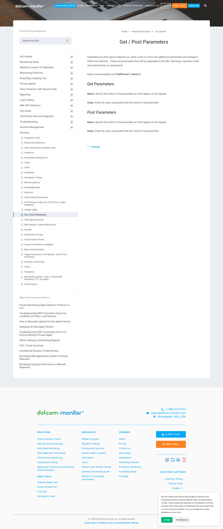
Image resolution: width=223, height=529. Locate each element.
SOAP (27, 167)
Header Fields (30, 209)
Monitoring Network (129, 462)
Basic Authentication (34, 249)
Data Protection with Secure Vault (38, 89)
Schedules (29, 172)
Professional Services (93, 448)
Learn (85, 462)
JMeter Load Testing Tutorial (96, 467)
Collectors (29, 152)
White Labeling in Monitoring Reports (39, 340)
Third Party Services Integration (37, 116)
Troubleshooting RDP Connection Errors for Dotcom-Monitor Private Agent (42, 333)
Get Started (26, 56)
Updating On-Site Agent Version (36, 326)
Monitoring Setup (29, 62)
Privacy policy (91, 522)
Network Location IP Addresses (37, 67)
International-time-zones (36, 197)
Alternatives (88, 457)
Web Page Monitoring (48, 448)
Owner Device (30, 284)
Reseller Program (91, 443)
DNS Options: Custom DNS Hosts (40, 224)
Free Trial (179, 5)
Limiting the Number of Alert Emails (38, 350)
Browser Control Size (34, 262)
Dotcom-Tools (175, 483)
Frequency (29, 272)
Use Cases (25, 110)
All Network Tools (46, 496)
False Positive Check (34, 239)
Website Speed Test (47, 482)
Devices (28, 229)
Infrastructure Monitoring (49, 457)
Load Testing (27, 100)
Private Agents (28, 83)
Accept (167, 520)
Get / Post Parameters (35, 214)
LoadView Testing (173, 478)
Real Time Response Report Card (40, 147)
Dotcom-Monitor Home (49, 439)
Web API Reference (30, 105)
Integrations (125, 457)
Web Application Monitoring (51, 453)
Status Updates (133, 5)
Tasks (27, 162)
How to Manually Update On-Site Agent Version (45, 321)
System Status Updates (94, 453)
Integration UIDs (32, 138)
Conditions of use (106, 522)
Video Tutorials (87, 5)
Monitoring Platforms (31, 72)
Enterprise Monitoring (130, 467)
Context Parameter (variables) (38, 244)
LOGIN (165, 5)
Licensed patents (122, 522)
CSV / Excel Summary (31, 345)
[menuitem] (194, 6)
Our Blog (123, 476)
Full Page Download (33, 219)
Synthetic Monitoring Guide (96, 471)
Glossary (95, 147)
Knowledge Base (65, 5)
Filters (27, 267)
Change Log (114, 5)
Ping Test (42, 491)
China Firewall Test (47, 487)
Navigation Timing (33, 177)
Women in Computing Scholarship (93, 478)
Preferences (182, 520)
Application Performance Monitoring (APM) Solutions (55, 468)
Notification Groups (33, 234)
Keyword (28, 192)
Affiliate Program (90, 439)
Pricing (122, 443)
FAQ (102, 5)
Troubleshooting (29, 121)
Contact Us (152, 5)
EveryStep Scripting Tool (33, 78)
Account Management (32, 127)
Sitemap (134, 522)
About (122, 439)
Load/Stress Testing (47, 462)
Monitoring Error (32, 182)
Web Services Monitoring (50, 443)
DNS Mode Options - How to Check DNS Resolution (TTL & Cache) (43, 278)
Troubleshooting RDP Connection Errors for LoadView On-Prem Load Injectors (42, 315)
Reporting (25, 94)
